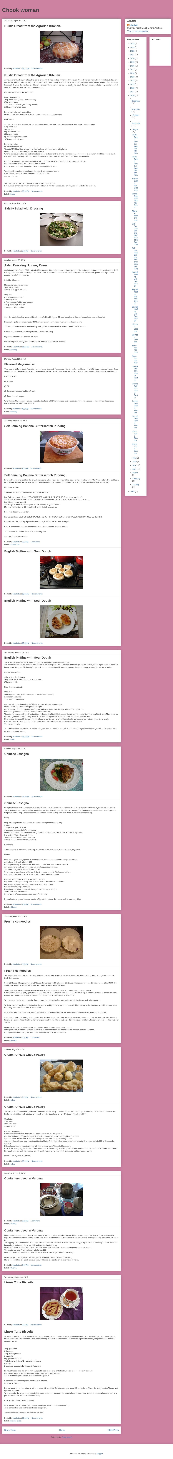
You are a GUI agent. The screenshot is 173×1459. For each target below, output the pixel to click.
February (136, 479)
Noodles (14, 1040)
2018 (132, 66)
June (134, 461)
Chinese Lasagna (16, 754)
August (135, 129)
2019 (132, 62)
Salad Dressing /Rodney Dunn (25, 265)
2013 (132, 84)
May (134, 465)
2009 (132, 491)
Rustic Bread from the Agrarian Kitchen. (32, 26)
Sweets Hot (15, 545)
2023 (132, 47)
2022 (132, 51)
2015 (132, 77)
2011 (132, 92)
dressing (14, 350)
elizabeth (134, 25)
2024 (132, 44)
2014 (132, 81)
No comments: (37, 68)
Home (62, 1430)
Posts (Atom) (67, 1437)
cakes (13, 1100)
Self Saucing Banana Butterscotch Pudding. (35, 426)
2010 (132, 95)
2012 (132, 88)
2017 (132, 69)
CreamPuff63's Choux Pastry (24, 1054)
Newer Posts (10, 1430)
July (134, 458)
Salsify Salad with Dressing (23, 208)
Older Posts (113, 1430)
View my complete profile (137, 31)
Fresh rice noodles (17, 921)
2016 (132, 73)
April (134, 469)
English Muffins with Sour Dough (27, 551)
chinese (14, 907)
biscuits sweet (16, 1421)
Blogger (100, 1454)
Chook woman (20, 10)
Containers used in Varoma (23, 1178)
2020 (132, 58)
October (135, 115)
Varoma (14, 1224)
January (135, 484)
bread (13, 194)
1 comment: (35, 542)
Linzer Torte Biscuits (19, 1282)
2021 (132, 55)
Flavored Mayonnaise (19, 364)
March (135, 473)
